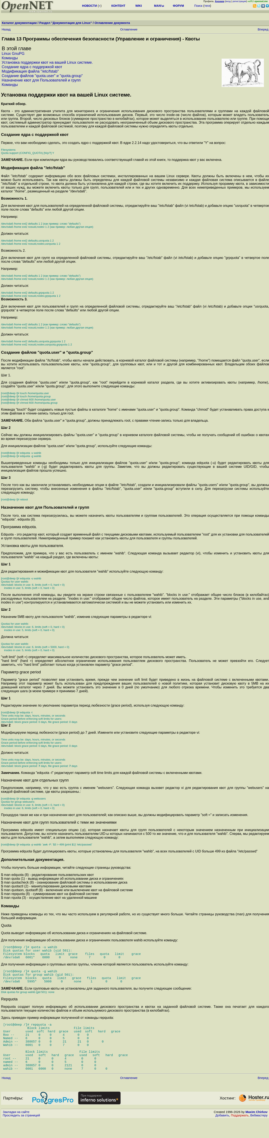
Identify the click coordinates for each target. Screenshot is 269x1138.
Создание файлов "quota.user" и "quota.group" (42, 76)
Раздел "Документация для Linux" (65, 23)
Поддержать (240, 1134)
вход (228, 1)
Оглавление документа (112, 23)
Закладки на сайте (16, 1130)
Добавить (222, 1134)
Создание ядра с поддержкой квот (32, 67)
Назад (6, 29)
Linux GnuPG (13, 53)
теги (207, 5)
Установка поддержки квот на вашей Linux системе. (47, 62)
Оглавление (128, 29)
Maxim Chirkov (257, 1130)
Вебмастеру (259, 1134)
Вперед (263, 29)
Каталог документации (19, 23)
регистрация (239, 1)
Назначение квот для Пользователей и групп (41, 80)
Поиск (198, 5)
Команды (10, 58)
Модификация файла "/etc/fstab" (30, 71)
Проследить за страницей (21, 1134)
